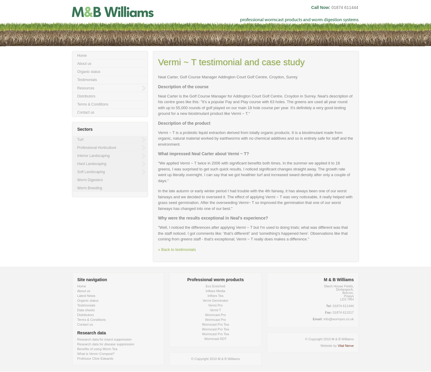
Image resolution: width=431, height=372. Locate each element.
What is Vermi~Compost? (95, 354)
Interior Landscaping (93, 156)
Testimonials (87, 80)
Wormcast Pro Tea (215, 324)
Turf (80, 140)
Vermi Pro (215, 305)
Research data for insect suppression (104, 339)
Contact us (85, 112)
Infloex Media (215, 291)
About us (84, 64)
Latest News (86, 296)
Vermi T (215, 310)
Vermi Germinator (215, 300)
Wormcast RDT (215, 339)
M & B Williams (113, 11)
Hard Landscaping (91, 164)
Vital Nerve (346, 345)
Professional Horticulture (96, 148)
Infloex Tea (215, 296)
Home (82, 56)
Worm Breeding (89, 188)
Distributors (86, 96)
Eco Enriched (215, 286)
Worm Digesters (90, 180)
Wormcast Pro (215, 315)
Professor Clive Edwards (95, 358)
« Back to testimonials (177, 249)
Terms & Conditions (92, 104)
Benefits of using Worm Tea (97, 349)
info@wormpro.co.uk (339, 319)
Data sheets (86, 310)
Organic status (88, 72)
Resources (85, 88)
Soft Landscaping (91, 172)
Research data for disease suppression (105, 344)
